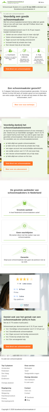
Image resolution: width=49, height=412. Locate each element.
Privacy (4, 398)
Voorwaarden (6, 391)
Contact (27, 393)
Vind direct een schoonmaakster (18, 69)
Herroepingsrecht (8, 401)
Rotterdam (5, 371)
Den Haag (5, 373)
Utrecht (4, 376)
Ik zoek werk (29, 382)
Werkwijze (28, 368)
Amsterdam (6, 368)
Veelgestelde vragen (31, 373)
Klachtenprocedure (8, 396)
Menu (41, 2)
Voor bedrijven (29, 380)
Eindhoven (5, 378)
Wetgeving (5, 393)
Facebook (30, 397)
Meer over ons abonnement (16, 169)
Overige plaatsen (8, 383)
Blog (28, 400)
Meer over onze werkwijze (24, 105)
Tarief (26, 371)
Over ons (27, 391)
